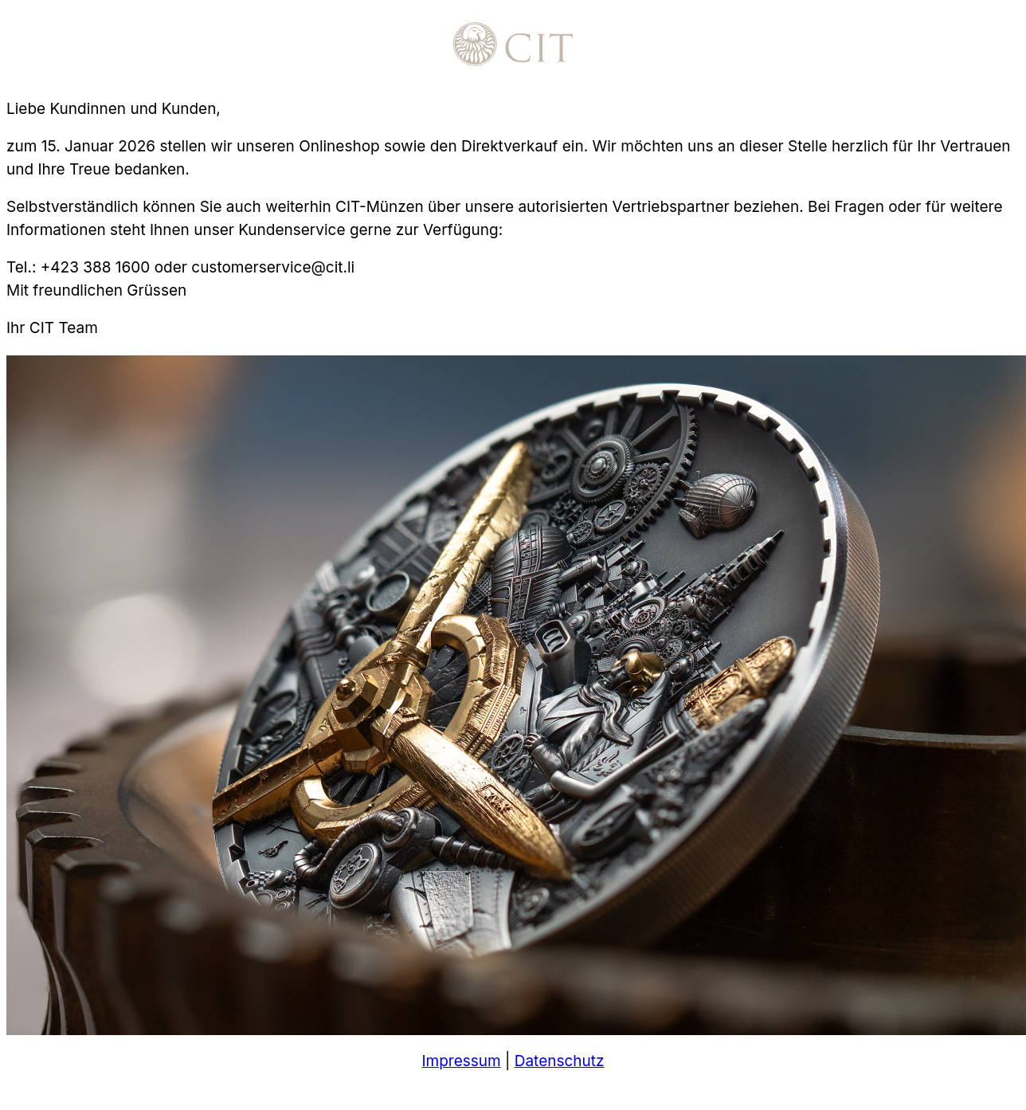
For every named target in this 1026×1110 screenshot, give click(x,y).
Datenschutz (560, 1061)
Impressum (460, 1061)
